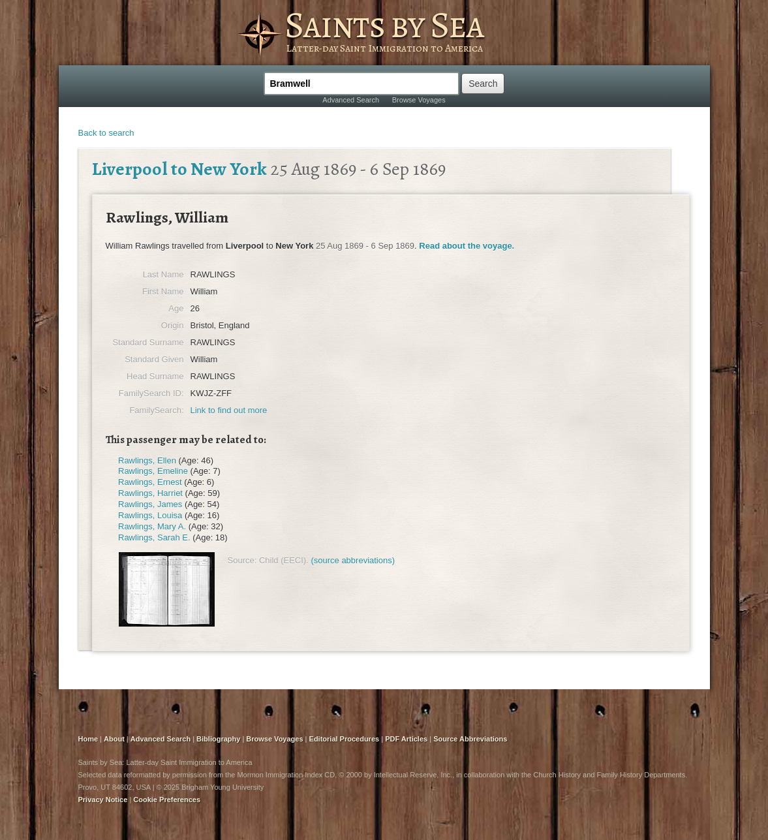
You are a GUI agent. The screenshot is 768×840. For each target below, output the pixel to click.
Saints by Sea (384, 25)
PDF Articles (406, 739)
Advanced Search (350, 100)
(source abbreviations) (353, 560)
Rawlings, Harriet (150, 493)
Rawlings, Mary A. (152, 526)
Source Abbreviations (470, 739)
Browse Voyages (419, 100)
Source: (242, 560)
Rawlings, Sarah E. (154, 537)
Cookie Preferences (166, 799)
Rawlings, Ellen (147, 460)
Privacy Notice (103, 799)
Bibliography (218, 739)
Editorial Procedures (344, 739)
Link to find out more (229, 410)
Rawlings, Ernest (150, 482)
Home (88, 739)
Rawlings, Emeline (153, 471)
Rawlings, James (150, 504)
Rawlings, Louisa (150, 515)
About (114, 739)
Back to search (106, 133)
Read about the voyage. (466, 246)
